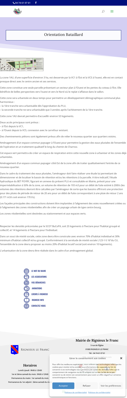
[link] (36, 3)
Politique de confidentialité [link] (76, 392)
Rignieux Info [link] (38, 299)
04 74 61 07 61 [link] (99, 353)
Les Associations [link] (39, 276)
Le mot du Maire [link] (38, 270)
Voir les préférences (111, 385)
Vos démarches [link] (38, 282)
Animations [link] (37, 288)
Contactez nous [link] (38, 305)
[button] (121, 358)
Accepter (63, 385)
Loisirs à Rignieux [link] (39, 294)
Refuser (87, 385)
